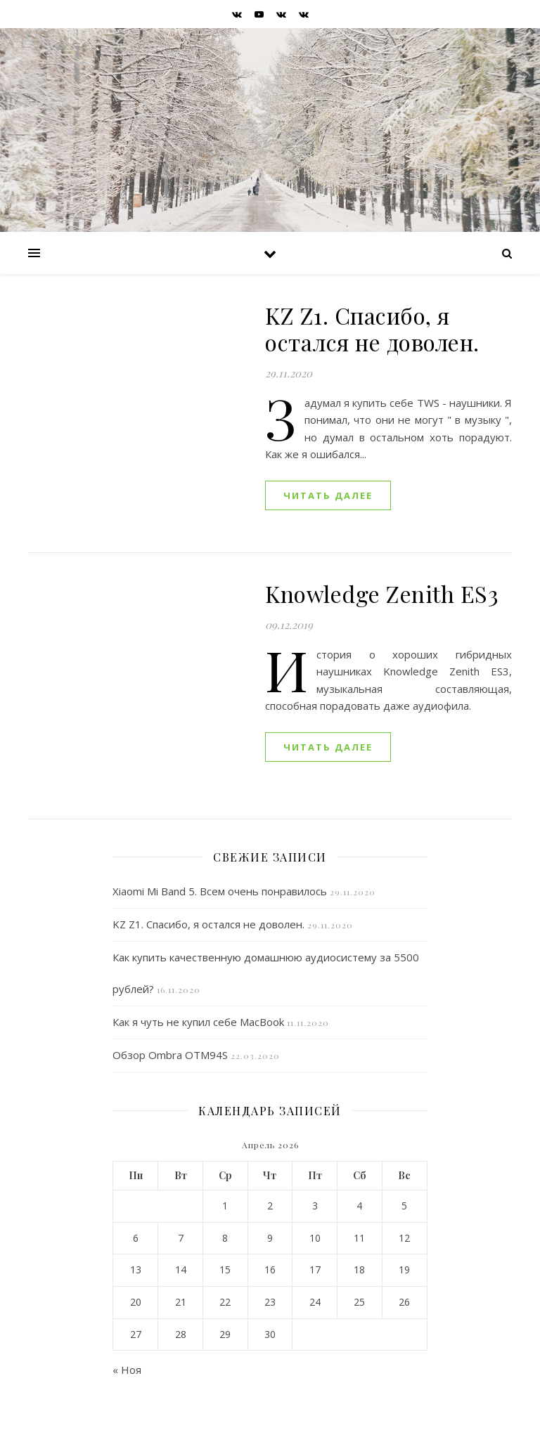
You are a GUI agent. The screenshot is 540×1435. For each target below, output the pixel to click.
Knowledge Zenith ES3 (382, 593)
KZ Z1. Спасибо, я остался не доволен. (372, 328)
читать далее (328, 495)
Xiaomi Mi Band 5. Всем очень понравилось (219, 891)
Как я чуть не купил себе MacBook (198, 1022)
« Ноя (126, 1370)
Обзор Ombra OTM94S (170, 1055)
